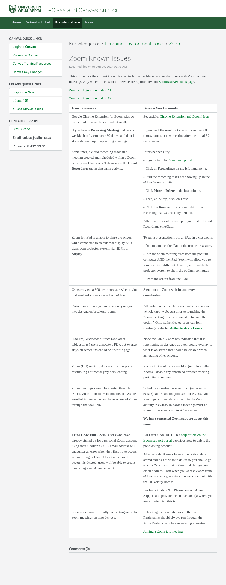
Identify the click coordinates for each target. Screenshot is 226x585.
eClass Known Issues (28, 109)
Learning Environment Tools (134, 44)
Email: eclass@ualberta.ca (32, 138)
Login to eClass (24, 92)
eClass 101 (21, 100)
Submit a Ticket (38, 22)
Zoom (175, 44)
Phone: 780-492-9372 (29, 146)
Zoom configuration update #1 (90, 90)
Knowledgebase (67, 22)
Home (16, 22)
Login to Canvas (24, 47)
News (89, 22)
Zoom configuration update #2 (90, 98)
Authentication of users (186, 328)
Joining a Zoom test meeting (163, 531)
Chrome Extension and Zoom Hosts (184, 116)
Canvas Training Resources (32, 63)
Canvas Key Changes (28, 72)
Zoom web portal (180, 160)
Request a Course (25, 55)
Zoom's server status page (176, 82)
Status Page (21, 129)
